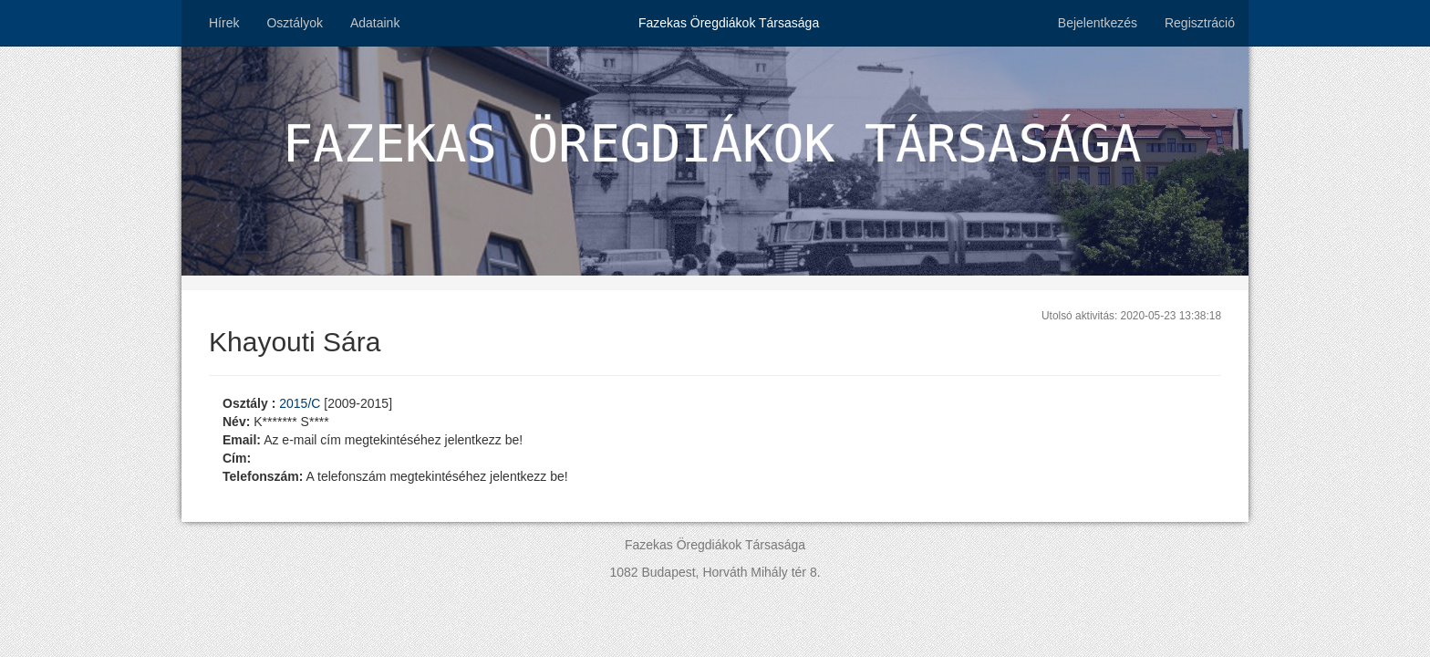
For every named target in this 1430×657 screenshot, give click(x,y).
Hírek (224, 23)
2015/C (301, 403)
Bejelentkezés (1097, 23)
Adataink (374, 23)
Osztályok (294, 23)
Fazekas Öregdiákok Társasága (728, 23)
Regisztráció (1200, 23)
